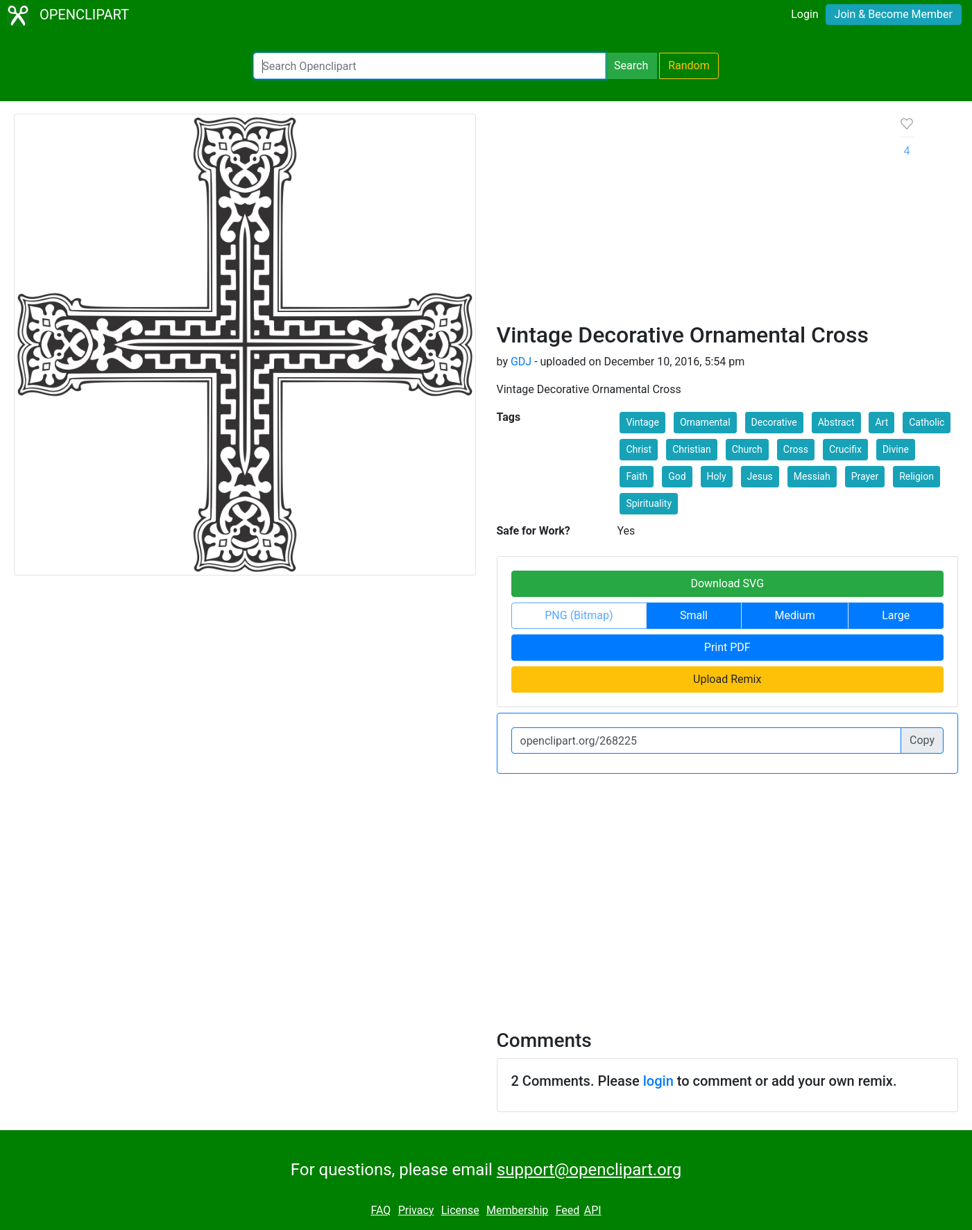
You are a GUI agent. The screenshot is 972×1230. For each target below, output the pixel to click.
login (658, 1081)
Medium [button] (795, 615)
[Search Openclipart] (429, 66)
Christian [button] (691, 449)
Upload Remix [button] (727, 679)
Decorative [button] (774, 422)
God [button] (676, 476)
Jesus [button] (760, 476)
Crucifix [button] (845, 449)
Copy (922, 740)
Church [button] (747, 449)
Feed (568, 1210)
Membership (517, 1210)
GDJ (521, 361)
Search (631, 65)
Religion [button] (916, 476)
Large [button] (896, 615)
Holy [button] (716, 476)
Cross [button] (795, 449)
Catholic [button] (926, 422)
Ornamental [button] (705, 422)
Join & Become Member (894, 14)
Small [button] (694, 615)
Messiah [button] (812, 476)
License (460, 1210)
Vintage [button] (642, 422)
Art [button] (881, 422)
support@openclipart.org (589, 1169)
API (593, 1210)
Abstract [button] (836, 422)
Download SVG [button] (727, 583)
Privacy (416, 1210)
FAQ (380, 1210)
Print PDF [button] (727, 647)
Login (804, 14)
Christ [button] (638, 449)
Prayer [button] (865, 476)
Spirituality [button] (649, 503)
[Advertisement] (687, 218)
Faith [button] (636, 476)
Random (689, 65)
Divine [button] (896, 449)
